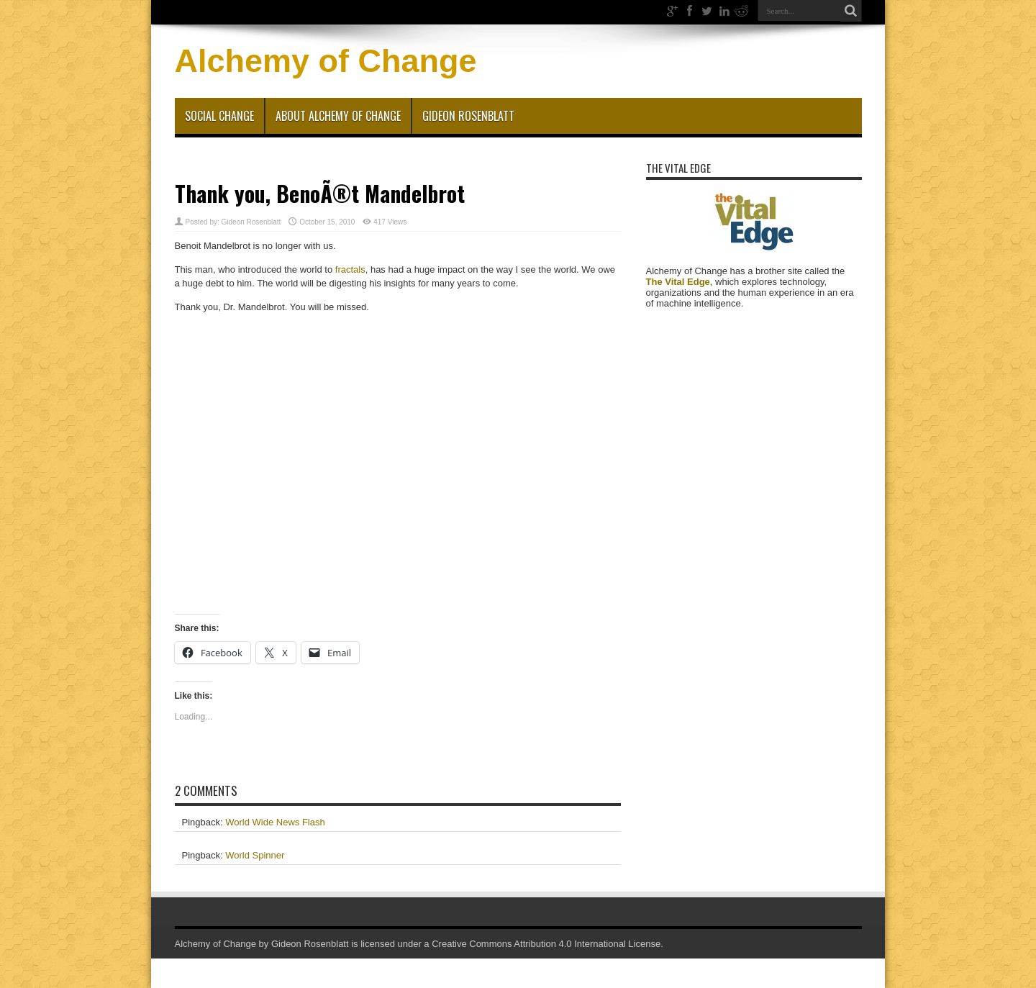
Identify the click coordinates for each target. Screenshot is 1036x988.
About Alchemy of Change (338, 115)
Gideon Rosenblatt (468, 115)
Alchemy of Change (326, 60)
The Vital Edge (678, 281)
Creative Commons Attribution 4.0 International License (546, 943)
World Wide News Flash (274, 822)
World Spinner (254, 855)
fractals (350, 269)
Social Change (219, 115)
